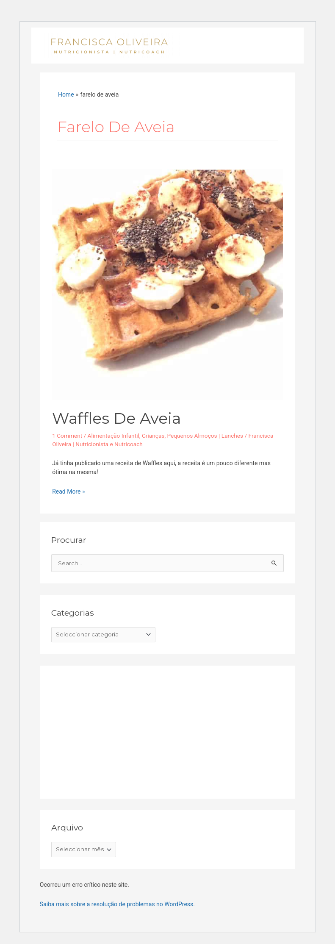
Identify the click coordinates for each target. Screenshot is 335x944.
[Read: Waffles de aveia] (167, 283)
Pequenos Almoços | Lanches (205, 435)
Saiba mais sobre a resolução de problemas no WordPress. (117, 904)
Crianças (153, 435)
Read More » (68, 491)
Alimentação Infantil (113, 435)
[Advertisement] (114, 730)
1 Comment (67, 435)
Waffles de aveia (116, 418)
